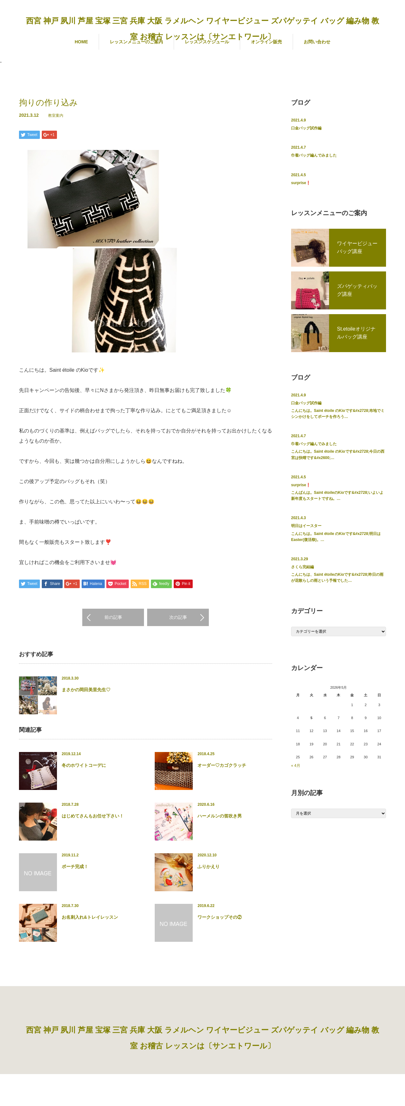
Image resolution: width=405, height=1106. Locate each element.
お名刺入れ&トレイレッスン (90, 917)
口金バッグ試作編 (306, 128)
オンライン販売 (266, 41)
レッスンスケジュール (207, 41)
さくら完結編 (302, 567)
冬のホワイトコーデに (84, 765)
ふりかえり (208, 866)
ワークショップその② (219, 917)
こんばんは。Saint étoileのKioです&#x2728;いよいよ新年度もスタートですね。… (337, 495)
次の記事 (178, 617)
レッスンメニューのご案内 (136, 41)
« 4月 (295, 765)
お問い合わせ (317, 41)
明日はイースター (306, 526)
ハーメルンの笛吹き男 (219, 816)
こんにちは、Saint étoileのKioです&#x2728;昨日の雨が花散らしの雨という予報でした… (337, 577)
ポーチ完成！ (75, 866)
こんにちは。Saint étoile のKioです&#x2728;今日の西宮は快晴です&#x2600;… (337, 454)
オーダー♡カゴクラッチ (221, 765)
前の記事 (113, 617)
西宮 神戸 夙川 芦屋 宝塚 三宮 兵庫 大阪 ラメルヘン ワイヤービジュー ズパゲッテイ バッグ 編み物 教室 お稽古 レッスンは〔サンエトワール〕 (202, 28)
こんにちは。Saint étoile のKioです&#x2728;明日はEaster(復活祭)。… (336, 536)
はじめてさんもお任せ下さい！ (93, 816)
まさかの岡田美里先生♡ (86, 690)
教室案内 (55, 115)
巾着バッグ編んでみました (314, 155)
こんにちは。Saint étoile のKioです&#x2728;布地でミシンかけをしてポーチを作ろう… (337, 413)
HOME (81, 41)
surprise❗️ (301, 183)
